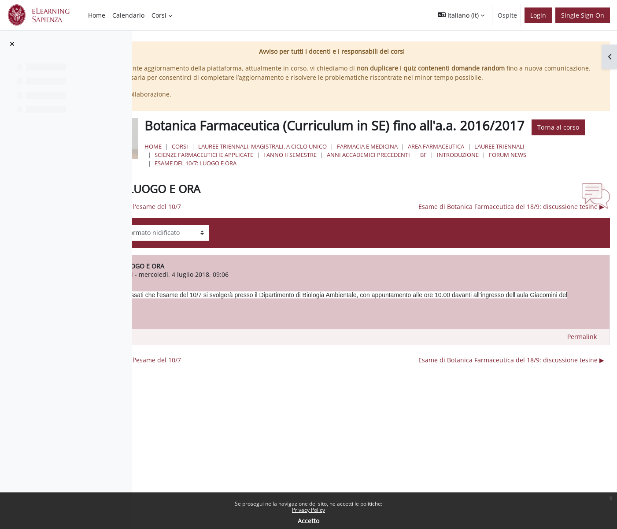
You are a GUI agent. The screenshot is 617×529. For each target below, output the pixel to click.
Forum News (332, 197)
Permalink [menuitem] (582, 371)
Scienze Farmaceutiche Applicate (371, 189)
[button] (461, 15)
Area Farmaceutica (543, 180)
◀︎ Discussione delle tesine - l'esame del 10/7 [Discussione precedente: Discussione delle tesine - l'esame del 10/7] (244, 241)
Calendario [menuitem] (128, 15)
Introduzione (283, 197)
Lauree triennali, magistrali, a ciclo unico (370, 180)
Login (538, 15)
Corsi (287, 180)
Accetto (308, 521)
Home (260, 180)
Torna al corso (350, 161)
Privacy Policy (308, 510)
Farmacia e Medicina (474, 180)
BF (591, 189)
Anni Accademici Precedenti (536, 189)
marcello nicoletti (236, 309)
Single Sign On (582, 15)
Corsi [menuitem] (158, 15)
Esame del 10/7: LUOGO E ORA (402, 197)
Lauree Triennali (287, 189)
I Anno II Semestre (457, 189)
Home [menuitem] (96, 15)
